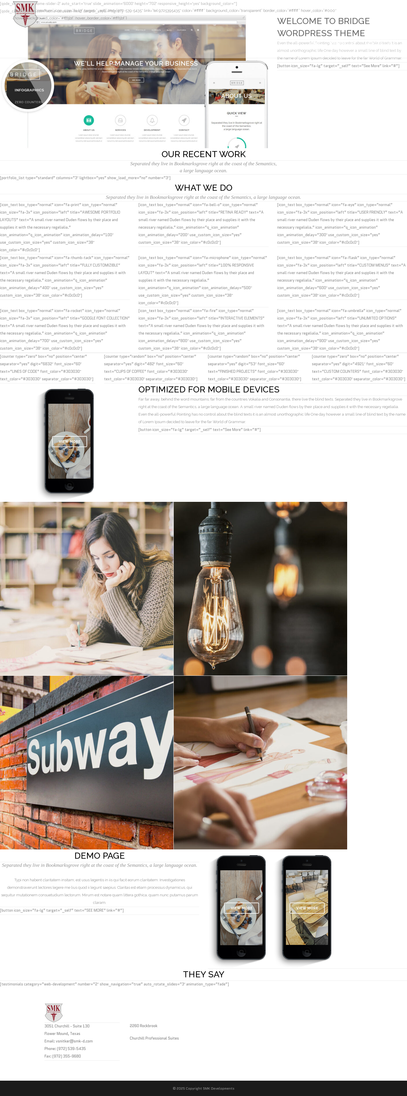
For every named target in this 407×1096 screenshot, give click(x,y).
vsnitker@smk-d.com (74, 1041)
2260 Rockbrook (144, 1026)
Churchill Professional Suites (154, 1038)
